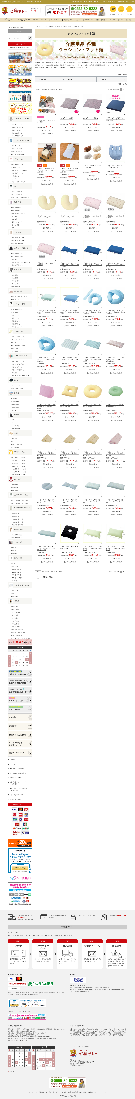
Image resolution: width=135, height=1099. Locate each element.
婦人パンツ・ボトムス (18, 127)
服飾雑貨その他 (16, 428)
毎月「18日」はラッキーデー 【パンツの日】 (18, 789)
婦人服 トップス (17, 124)
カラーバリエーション (18, 629)
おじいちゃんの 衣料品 (22, 19)
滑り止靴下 (19, 47)
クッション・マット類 (18, 339)
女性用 (14, 550)
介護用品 (66, 20)
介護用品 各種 (66, 26)
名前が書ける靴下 (17, 286)
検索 (30, 38)
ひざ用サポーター (17, 312)
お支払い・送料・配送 (52, 1092)
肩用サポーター (16, 318)
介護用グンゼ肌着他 (17, 243)
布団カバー (15, 438)
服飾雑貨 (16, 414)
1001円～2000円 (16, 569)
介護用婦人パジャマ (17, 173)
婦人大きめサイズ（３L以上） (20, 500)
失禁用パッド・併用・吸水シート (21, 262)
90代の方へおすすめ (17, 525)
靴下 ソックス (18, 269)
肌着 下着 (17, 202)
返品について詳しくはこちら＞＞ (17, 1040)
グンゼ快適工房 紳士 (18, 237)
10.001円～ (15, 581)
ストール (14, 423)
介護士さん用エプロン (18, 364)
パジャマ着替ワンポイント (18, 795)
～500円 (14, 563)
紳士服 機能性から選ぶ (18, 154)
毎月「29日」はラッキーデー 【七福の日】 (18, 783)
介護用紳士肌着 (16, 207)
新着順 (60, 89)
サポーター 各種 (19, 304)
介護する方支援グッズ (20, 356)
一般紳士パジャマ (17, 167)
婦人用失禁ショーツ (17, 256)
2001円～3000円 (16, 572)
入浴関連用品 (15, 404)
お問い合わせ (92, 1092)
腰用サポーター (16, 315)
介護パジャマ (26, 47)
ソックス (77, 20)
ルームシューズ (16, 385)
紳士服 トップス (17, 145)
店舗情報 (12, 760)
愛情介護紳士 (15, 606)
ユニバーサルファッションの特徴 (21, 638)
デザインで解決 (16, 627)
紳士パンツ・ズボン (17, 148)
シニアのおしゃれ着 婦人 (22, 119)
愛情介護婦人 (15, 609)
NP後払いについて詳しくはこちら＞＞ (19, 1011)
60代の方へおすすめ (17, 516)
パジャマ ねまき (19, 159)
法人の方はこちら (115, 20)
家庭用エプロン (16, 299)
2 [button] (123, 89)
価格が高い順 (54, 89)
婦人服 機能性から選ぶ (18, 136)
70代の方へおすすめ (17, 519)
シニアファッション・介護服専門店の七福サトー (49, 26)
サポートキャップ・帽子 (18, 345)
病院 (13, 593)
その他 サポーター (17, 327)
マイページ (121, 14)
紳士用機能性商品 (17, 537)
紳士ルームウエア (17, 151)
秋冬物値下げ (15, 487)
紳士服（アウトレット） (18, 457)
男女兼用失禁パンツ (17, 265)
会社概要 (41, 1092)
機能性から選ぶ (18, 529)
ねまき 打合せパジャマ (18, 182)
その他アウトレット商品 (18, 474)
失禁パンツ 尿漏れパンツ (22, 248)
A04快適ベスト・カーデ (18, 632)
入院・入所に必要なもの (21, 585)
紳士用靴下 (15, 275)
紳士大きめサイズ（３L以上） (20, 503)
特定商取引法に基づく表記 (69, 1092)
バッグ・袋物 (15, 426)
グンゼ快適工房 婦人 (18, 240)
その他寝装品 (15, 447)
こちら (70, 935)
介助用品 (14, 373)
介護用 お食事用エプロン (19, 296)
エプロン (87, 20)
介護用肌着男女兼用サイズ (19, 213)
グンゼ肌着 (17, 232)
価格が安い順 (45, 89)
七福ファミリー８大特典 (17, 768)
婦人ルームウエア (17, 130)
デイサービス (15, 596)
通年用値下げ (15, 490)
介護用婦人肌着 (16, 210)
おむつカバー (15, 259)
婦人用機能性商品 (17, 535)
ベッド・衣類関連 (17, 444)
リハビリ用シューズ (17, 388)
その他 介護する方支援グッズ (20, 376)
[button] (125, 89)
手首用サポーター (17, 321)
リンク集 (12, 764)
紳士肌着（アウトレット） (19, 469)
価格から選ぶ (18, 558)
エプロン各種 (18, 291)
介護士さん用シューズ (18, 361)
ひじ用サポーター (17, 309)
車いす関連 (15, 348)
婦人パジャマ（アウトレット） (20, 466)
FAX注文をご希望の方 (16, 799)
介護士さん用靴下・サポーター (20, 370)
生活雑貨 (14, 398)
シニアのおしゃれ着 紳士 (22, 140)
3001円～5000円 (16, 575)
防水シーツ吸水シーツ (18, 337)
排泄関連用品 (15, 401)
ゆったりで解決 (16, 612)
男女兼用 (14, 553)
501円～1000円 (16, 566)
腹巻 (13, 228)
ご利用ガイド (129, 10)
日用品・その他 (100, 20)
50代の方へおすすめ (17, 513)
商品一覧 (128, 20)
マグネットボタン (17, 635)
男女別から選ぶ (18, 542)
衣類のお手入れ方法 (16, 777)
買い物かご (113, 14)
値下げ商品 (17, 479)
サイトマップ (102, 1092)
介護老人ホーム (16, 590)
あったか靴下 (15, 284)
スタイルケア (15, 621)
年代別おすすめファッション (22, 508)
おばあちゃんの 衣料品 (8, 19)
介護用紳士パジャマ (17, 164)
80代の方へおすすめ (17, 522)
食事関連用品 (15, 407)
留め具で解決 (15, 624)
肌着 (34, 20)
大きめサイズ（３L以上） (21, 495)
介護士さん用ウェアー (18, 367)
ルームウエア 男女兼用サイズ (20, 197)
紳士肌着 (14, 216)
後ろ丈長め (15, 618)
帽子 (13, 420)
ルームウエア (18, 186)
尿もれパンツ (55, 20)
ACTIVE (16, 601)
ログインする (21, 31)
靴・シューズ (18, 380)
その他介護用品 (16, 351)
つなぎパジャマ (16, 179)
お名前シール (15, 410)
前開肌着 (12, 47)
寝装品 (16, 433)
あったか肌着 (15, 225)
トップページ (33, 1092)
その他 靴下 (15, 281)
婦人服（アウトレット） (18, 460)
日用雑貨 (16, 393)
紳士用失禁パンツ (17, 253)
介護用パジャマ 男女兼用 (19, 170)
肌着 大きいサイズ (17, 222)
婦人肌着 (14, 219)
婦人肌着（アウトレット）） (20, 472)
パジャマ (43, 20)
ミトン (14, 342)
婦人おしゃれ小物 (17, 133)
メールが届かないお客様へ (18, 773)
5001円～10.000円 (17, 578)
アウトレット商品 (19, 452)
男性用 (14, 547)
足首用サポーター (17, 324)
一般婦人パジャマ (17, 176)
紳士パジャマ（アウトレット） (20, 463)
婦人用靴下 (15, 278)
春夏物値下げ (15, 484)
